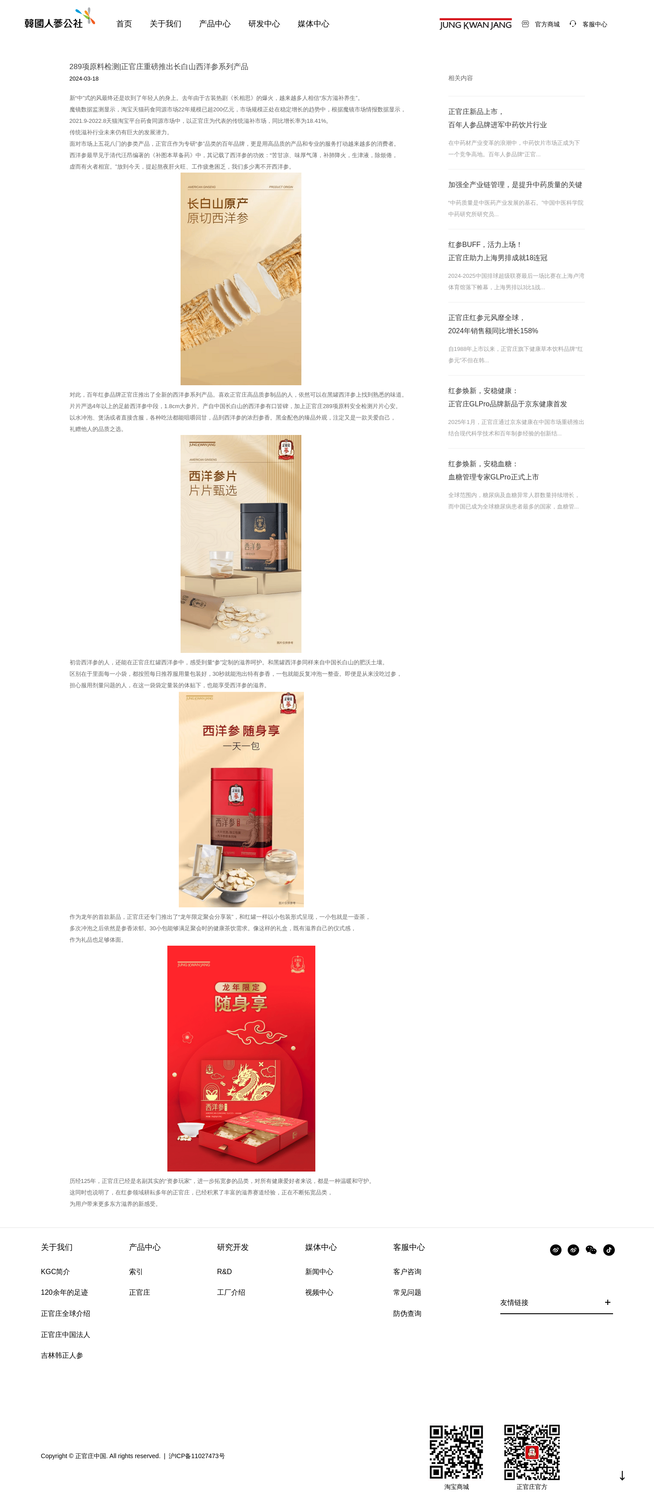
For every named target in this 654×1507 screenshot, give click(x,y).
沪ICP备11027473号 (197, 1455)
